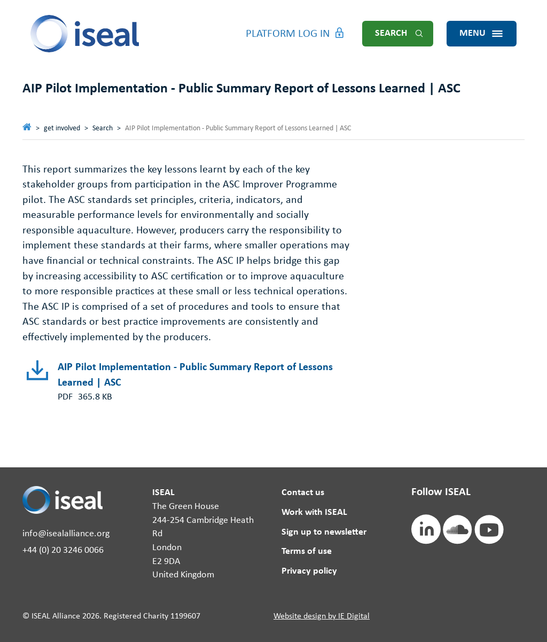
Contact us (303, 493)
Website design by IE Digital (322, 616)
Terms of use (307, 551)
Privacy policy (309, 571)
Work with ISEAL (314, 512)
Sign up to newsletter (324, 532)
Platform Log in (288, 34)
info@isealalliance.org (66, 534)
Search (391, 33)
